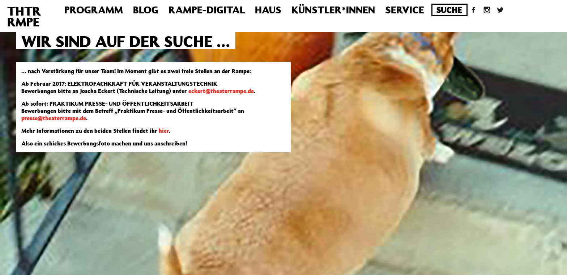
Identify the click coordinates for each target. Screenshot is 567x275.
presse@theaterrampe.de (53, 118)
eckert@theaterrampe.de (221, 90)
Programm (93, 9)
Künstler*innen (333, 9)
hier (164, 130)
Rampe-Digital (207, 9)
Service (404, 9)
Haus (268, 9)
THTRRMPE (24, 16)
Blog (145, 9)
